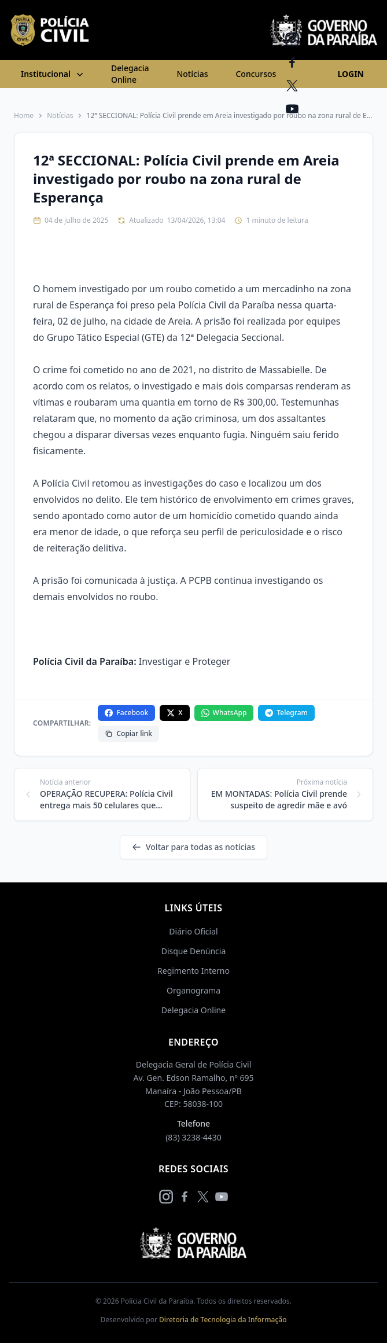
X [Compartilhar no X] (174, 713)
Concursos (255, 73)
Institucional (53, 74)
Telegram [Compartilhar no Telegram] (286, 713)
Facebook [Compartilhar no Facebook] (126, 713)
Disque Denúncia (193, 950)
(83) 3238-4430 (193, 1137)
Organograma (193, 990)
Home (24, 115)
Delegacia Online (130, 73)
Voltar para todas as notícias (193, 846)
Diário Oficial (193, 931)
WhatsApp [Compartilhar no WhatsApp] (224, 713)
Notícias (192, 73)
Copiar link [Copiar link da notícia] (128, 733)
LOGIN (350, 73)
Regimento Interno (193, 970)
